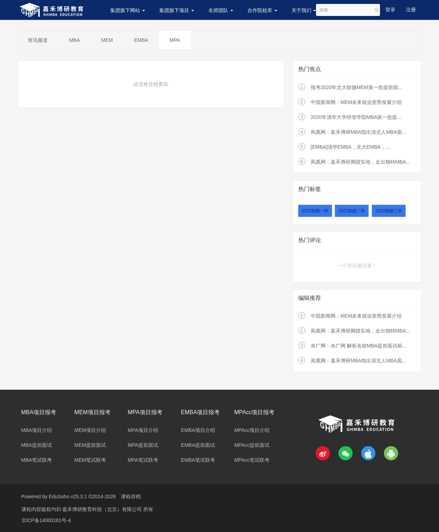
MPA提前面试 (143, 445)
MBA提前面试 (36, 445)
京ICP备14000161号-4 (46, 519)
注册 (411, 9)
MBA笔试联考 (36, 460)
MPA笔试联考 (143, 460)
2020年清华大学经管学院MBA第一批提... (356, 117)
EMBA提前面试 (198, 445)
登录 (390, 9)
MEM (107, 40)
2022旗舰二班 (351, 210)
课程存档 (131, 496)
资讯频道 (38, 40)
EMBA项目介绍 (198, 430)
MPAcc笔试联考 (251, 460)
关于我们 (303, 10)
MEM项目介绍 (90, 430)
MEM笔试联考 (90, 460)
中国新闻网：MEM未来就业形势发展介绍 (356, 102)
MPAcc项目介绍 (251, 430)
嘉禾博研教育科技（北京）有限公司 (102, 509)
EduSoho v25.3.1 (68, 496)
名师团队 (220, 10)
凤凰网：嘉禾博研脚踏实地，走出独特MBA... (360, 162)
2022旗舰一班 (315, 210)
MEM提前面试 (90, 445)
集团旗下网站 (127, 10)
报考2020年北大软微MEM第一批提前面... (356, 87)
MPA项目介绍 (143, 430)
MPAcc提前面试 (251, 445)
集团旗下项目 (176, 10)
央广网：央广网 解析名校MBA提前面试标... (359, 346)
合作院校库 (262, 10)
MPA (175, 40)
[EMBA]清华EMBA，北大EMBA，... (350, 147)
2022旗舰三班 (388, 210)
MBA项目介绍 (36, 430)
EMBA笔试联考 (198, 460)
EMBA (141, 40)
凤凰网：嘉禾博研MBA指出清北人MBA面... (358, 132)
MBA (74, 40)
